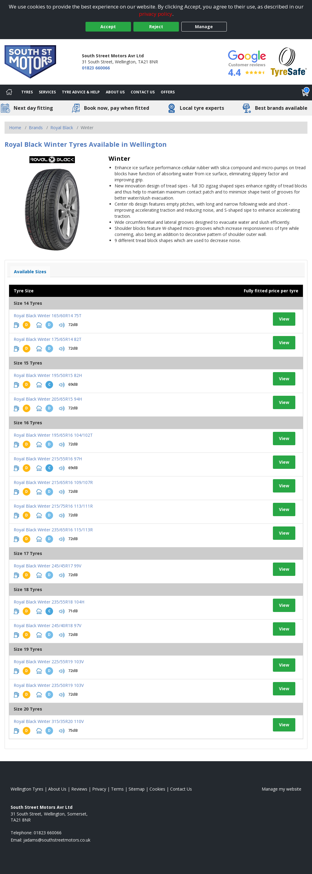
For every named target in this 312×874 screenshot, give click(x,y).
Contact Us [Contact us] (143, 92)
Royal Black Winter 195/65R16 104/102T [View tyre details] (53, 435)
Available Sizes (30, 271)
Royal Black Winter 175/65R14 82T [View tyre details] (48, 339)
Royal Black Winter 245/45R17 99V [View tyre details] (47, 566)
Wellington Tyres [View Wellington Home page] (27, 789)
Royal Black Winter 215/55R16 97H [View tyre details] (48, 459)
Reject (156, 26)
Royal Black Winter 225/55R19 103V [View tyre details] (49, 661)
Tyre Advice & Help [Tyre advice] (81, 92)
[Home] (9, 92)
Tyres (27, 92)
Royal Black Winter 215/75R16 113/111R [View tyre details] (53, 506)
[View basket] (305, 92)
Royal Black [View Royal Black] (61, 127)
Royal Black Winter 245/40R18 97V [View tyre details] (47, 625)
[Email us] (56, 840)
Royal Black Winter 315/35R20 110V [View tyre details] (49, 721)
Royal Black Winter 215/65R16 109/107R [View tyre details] (53, 482)
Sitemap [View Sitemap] (137, 789)
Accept (108, 26)
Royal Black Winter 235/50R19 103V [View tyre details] (49, 685)
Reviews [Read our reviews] (79, 789)
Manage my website (281, 789)
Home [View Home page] (15, 127)
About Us (115, 92)
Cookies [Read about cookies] (157, 789)
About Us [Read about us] (57, 789)
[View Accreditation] (288, 61)
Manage (204, 26)
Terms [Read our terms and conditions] (117, 789)
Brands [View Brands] (36, 127)
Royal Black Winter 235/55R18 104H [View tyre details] (49, 602)
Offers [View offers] (168, 92)
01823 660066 (96, 68)
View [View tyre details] (284, 319)
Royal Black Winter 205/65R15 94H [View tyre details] (48, 399)
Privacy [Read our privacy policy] (99, 789)
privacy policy (155, 13)
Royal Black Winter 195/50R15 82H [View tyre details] (48, 375)
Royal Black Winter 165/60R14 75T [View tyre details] (48, 315)
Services (47, 92)
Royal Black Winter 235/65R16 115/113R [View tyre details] (53, 530)
